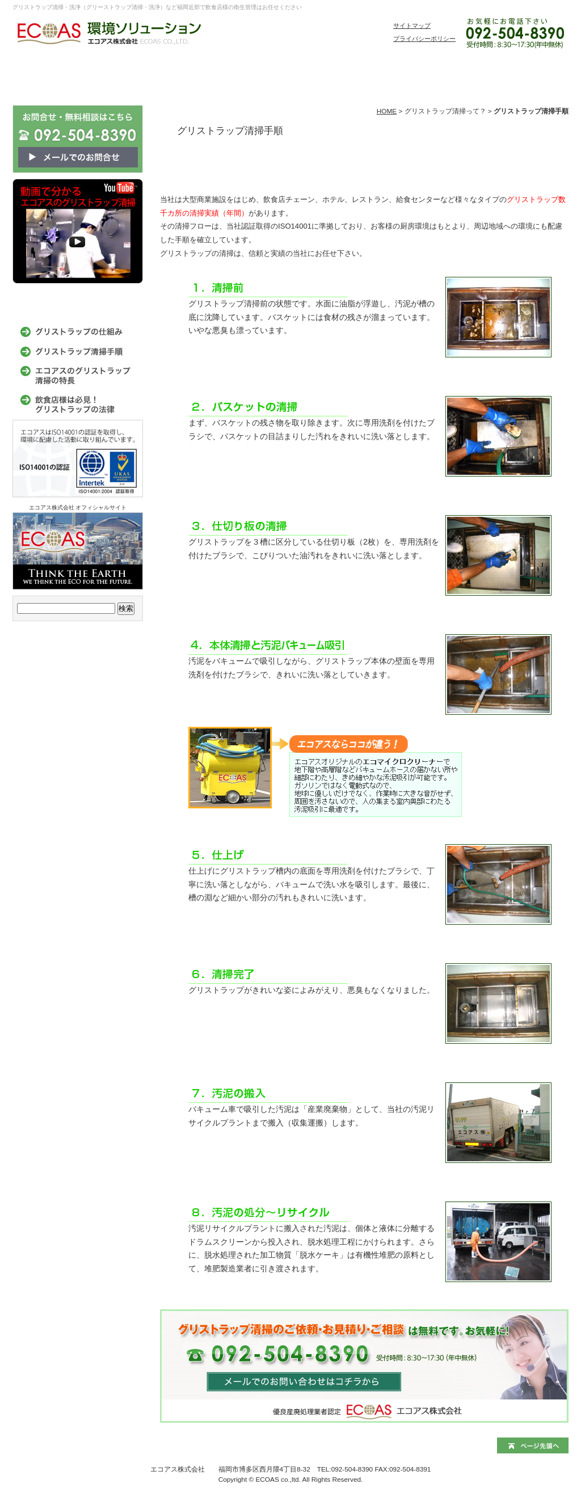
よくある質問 (440, 72)
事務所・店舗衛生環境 (270, 72)
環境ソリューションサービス (100, 72)
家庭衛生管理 (355, 72)
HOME (387, 111)
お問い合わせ (526, 72)
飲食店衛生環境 (185, 72)
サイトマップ (412, 25)
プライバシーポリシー (424, 38)
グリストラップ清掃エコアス (35, 72)
